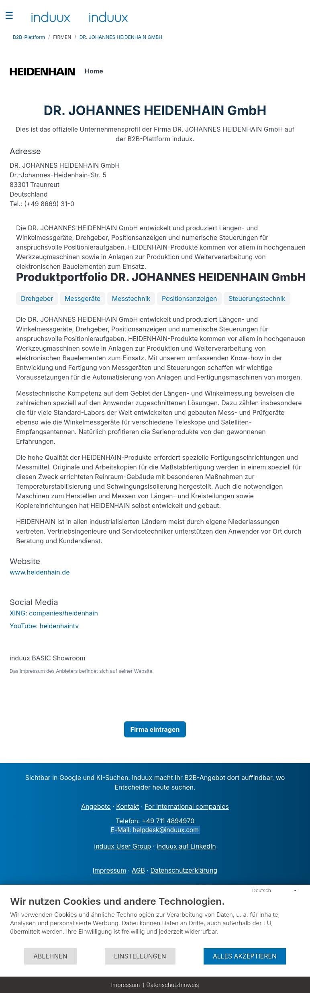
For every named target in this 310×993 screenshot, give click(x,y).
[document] (155, 921)
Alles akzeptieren (245, 956)
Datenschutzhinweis (173, 984)
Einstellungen (140, 956)
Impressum (125, 984)
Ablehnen (50, 956)
